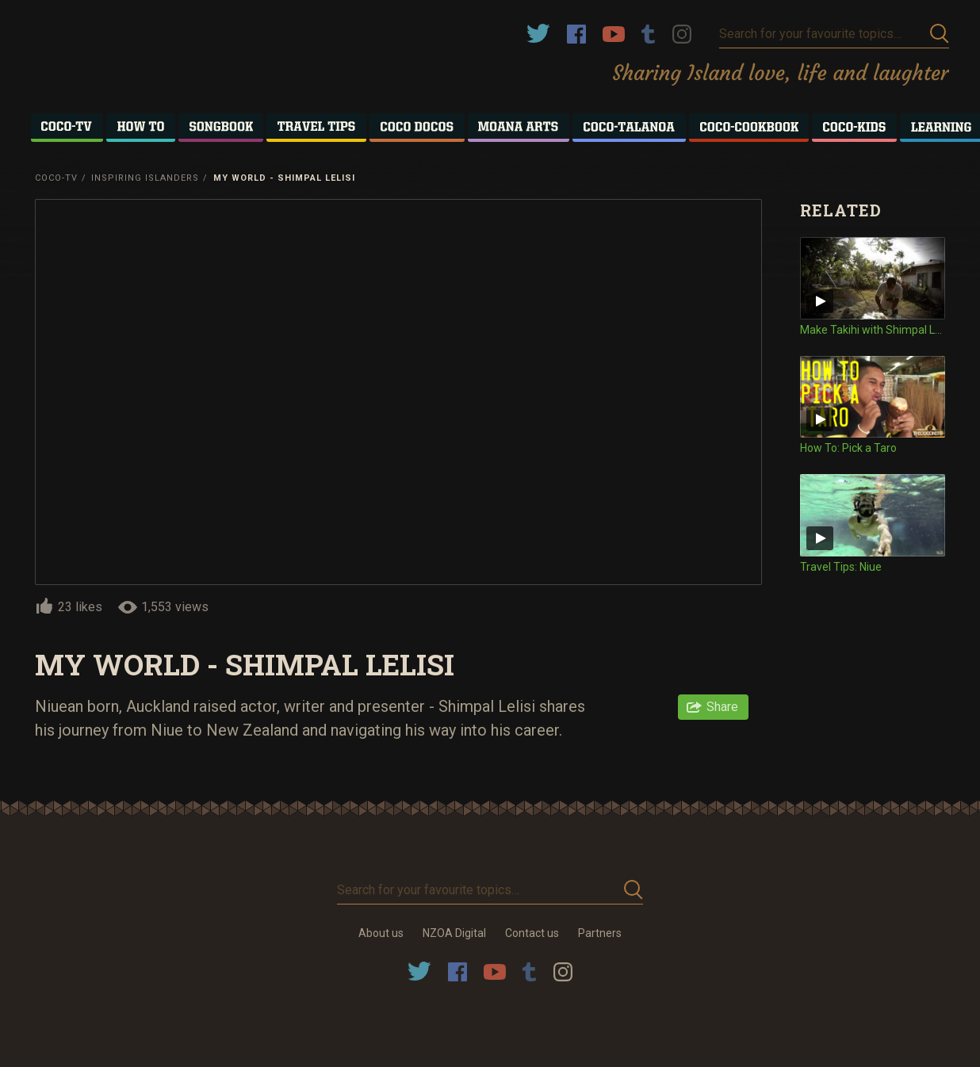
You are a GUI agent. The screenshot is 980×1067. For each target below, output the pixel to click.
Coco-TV (56, 178)
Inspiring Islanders (145, 178)
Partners (600, 933)
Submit (939, 34)
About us (381, 933)
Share (722, 706)
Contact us (532, 933)
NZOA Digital (454, 933)
